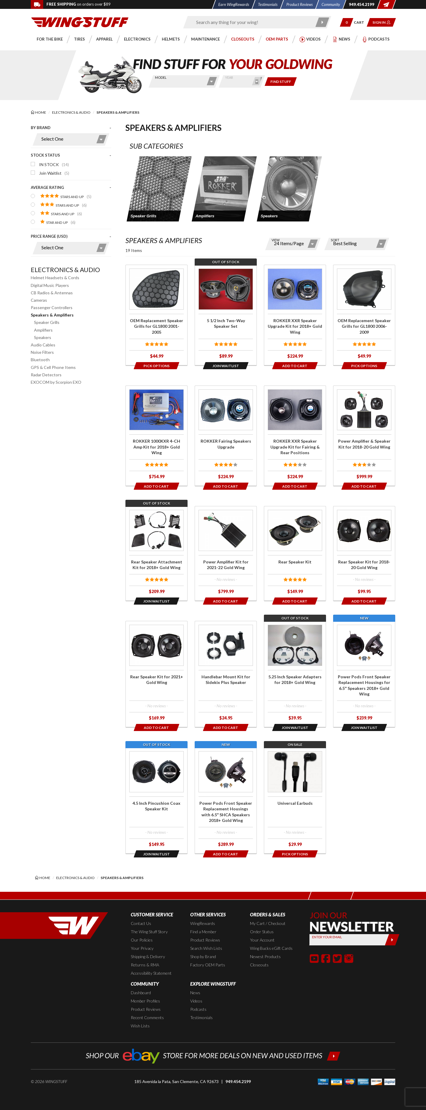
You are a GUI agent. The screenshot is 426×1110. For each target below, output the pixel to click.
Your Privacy (142, 948)
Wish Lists (140, 1025)
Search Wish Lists (206, 948)
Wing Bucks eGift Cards (271, 948)
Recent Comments (147, 1017)
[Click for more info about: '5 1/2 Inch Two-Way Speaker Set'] (226, 315)
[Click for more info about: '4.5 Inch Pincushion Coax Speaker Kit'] (156, 800)
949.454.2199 (238, 1081)
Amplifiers (43, 329)
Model (161, 77)
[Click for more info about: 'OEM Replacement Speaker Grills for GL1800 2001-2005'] (156, 315)
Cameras (39, 300)
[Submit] (392, 939)
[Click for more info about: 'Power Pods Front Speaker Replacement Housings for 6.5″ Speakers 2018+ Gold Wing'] (364, 674)
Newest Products (265, 956)
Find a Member (203, 931)
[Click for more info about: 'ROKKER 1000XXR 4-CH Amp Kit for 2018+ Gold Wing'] (156, 435)
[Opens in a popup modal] (156, 365)
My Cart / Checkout (267, 923)
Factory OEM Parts (207, 964)
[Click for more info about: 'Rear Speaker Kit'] (295, 553)
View (276, 240)
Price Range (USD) (49, 236)
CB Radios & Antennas (52, 292)
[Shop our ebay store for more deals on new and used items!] (213, 1055)
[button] (346, 22)
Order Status (262, 931)
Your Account (262, 939)
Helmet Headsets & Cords (55, 277)
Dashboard (141, 992)
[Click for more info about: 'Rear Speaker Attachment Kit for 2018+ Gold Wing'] (156, 553)
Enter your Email (327, 937)
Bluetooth (40, 359)
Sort (335, 240)
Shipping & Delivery (148, 956)
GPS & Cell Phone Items (53, 367)
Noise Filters (42, 352)
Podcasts (198, 1009)
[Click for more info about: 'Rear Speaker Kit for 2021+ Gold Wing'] (156, 674)
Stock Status (45, 155)
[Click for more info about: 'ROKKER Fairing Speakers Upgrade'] (226, 435)
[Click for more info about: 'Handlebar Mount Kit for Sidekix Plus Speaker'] (226, 674)
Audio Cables (43, 344)
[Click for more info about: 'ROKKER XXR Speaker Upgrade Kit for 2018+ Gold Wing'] (295, 315)
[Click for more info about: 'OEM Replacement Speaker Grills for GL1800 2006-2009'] (364, 315)
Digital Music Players (50, 285)
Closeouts (259, 964)
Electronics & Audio (65, 269)
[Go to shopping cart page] (361, 22)
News (195, 992)
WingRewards (202, 923)
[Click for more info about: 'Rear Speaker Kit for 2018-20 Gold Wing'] (364, 553)
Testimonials (201, 1017)
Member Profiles (145, 1000)
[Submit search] (323, 22)
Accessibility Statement (151, 973)
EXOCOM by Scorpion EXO (56, 382)
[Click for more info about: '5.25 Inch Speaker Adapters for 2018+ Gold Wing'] (295, 674)
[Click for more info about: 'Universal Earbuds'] (295, 800)
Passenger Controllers (51, 307)
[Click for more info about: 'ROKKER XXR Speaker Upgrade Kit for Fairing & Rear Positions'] (295, 435)
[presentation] (71, 192)
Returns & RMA (145, 964)
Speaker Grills (46, 322)
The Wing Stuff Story (149, 931)
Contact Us (141, 923)
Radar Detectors (46, 374)
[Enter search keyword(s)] (252, 22)
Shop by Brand (203, 956)
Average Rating (47, 187)
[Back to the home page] (80, 21)
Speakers (42, 337)
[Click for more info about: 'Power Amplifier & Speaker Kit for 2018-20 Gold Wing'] (364, 435)
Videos (196, 1000)
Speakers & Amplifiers (52, 314)
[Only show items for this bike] (280, 81)
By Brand (41, 127)
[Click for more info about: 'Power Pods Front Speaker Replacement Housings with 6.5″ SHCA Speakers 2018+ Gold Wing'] (226, 800)
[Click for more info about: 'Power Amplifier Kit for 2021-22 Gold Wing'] (226, 553)
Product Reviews (205, 939)
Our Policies (142, 939)
